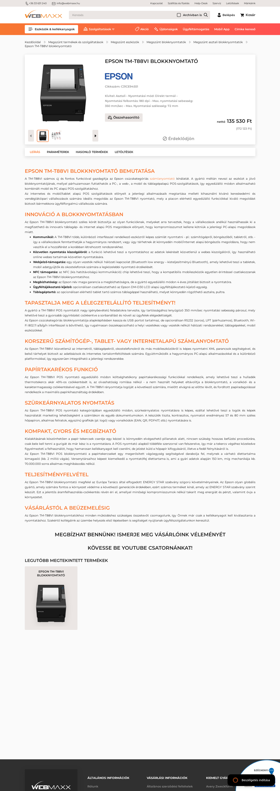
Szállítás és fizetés (178, 3)
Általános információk (108, 778)
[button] (35, 152)
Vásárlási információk (167, 778)
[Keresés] (139, 15)
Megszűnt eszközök (125, 42)
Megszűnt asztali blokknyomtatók (218, 42)
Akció (144, 29)
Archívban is (192, 15)
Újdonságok (168, 29)
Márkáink (249, 3)
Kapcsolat (156, 3)
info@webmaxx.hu (66, 3)
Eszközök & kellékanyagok (51, 29)
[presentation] (95, 136)
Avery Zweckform (219, 786)
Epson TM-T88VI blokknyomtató (48, 46)
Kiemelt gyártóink (222, 778)
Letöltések (232, 3)
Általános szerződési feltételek (170, 786)
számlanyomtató (162, 179)
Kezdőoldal (33, 42)
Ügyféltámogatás (196, 29)
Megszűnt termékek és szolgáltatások (75, 42)
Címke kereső (245, 29)
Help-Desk (201, 3)
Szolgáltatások (100, 29)
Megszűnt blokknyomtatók (166, 42)
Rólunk (92, 786)
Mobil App (222, 29)
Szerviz (217, 3)
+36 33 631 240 (36, 3)
